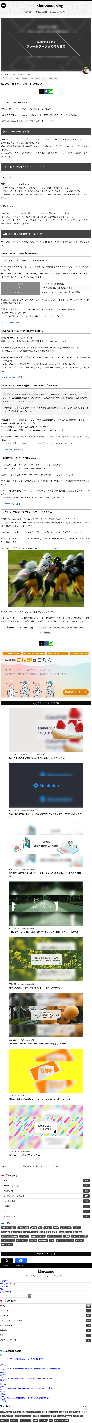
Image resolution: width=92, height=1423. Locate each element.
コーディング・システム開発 (20, 628)
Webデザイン (47, 1191)
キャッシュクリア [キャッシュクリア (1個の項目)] (54, 1236)
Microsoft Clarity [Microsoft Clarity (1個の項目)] (38, 1236)
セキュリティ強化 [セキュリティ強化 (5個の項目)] (8, 1228)
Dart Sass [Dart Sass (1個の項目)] (78, 1232)
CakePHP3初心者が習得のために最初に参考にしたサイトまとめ (37, 758)
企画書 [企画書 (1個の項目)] (66, 1236)
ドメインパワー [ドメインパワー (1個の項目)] (8, 1240)
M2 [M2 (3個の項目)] (40, 1228)
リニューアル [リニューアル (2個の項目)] (66, 1228)
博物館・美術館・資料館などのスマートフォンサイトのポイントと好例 (39, 1099)
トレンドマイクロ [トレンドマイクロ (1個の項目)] (30, 1232)
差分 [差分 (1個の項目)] (55, 1232)
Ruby (25, 78)
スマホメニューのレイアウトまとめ (24, 1155)
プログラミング (7, 78)
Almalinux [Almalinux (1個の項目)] (43, 1240)
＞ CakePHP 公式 (10, 323)
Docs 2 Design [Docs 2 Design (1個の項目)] (65, 1232)
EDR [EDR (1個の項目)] (42, 1232)
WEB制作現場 (53, 78)
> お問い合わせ (18, 1265)
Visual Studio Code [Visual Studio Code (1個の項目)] (9, 1236)
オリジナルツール (47, 1216)
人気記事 (4, 1281)
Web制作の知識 (47, 1201)
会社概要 (4, 1286)
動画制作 (47, 1206)
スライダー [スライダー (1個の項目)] (24, 1236)
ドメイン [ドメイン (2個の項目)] (77, 1228)
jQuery (18, 78)
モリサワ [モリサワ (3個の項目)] (47, 1228)
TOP (2, 1166)
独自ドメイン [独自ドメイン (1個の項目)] (22, 1240)
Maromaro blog (49, 6)
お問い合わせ (6, 1292)
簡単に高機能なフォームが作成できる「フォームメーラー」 (35, 988)
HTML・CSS (34, 78)
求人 (2, 1289)
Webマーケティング (47, 1185)
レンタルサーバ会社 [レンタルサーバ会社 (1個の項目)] (79, 1236)
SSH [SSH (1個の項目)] (52, 1240)
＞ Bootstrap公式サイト (11, 504)
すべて (47, 1180)
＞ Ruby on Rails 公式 (11, 377)
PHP (43, 78)
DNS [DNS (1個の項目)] (48, 1232)
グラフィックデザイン (45, 1340)
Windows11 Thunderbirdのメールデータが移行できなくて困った (37, 1044)
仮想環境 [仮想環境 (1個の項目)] (33, 1240)
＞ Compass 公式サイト (12, 450)
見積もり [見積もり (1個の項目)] (79, 1240)
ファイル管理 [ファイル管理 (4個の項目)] (23, 1228)
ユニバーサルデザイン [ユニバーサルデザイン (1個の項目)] (64, 1240)
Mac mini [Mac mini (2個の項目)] (5, 1232)
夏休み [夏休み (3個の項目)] (33, 1228)
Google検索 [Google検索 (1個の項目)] (16, 1232)
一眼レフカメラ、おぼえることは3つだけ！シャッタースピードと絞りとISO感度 (43, 932)
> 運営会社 (5, 1265)
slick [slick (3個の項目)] (56, 1228)
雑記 (47, 1211)
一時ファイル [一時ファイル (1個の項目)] (7, 1244)
